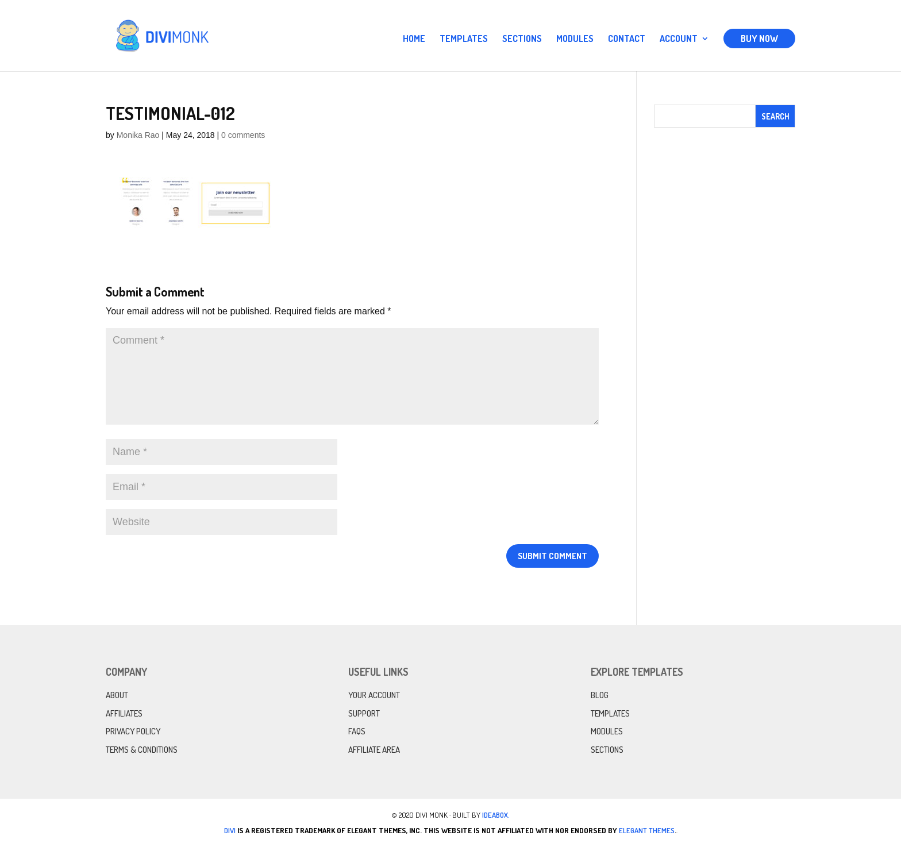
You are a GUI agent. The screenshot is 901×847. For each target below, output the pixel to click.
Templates (464, 39)
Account (679, 39)
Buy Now (759, 38)
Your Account (374, 695)
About (117, 695)
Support (364, 713)
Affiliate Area (374, 749)
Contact (626, 39)
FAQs (356, 731)
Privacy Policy (133, 731)
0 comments (243, 135)
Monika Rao (138, 135)
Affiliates (124, 713)
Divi (230, 830)
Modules (575, 39)
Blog (600, 695)
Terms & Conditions (142, 749)
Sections (522, 39)
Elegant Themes (647, 830)
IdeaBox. (496, 814)
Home (414, 39)
